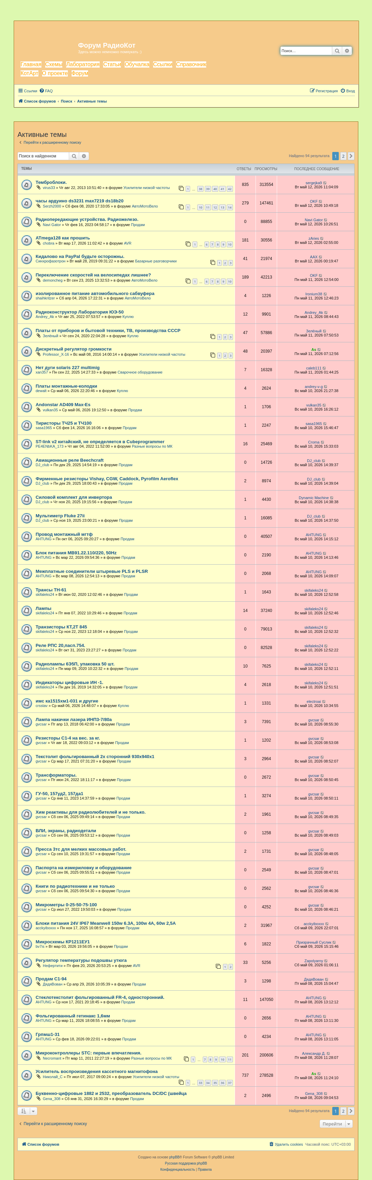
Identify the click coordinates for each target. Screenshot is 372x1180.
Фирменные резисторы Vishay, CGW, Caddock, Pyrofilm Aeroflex (107, 478)
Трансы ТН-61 (51, 589)
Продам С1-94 (51, 978)
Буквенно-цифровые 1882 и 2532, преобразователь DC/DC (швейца (111, 1093)
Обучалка (137, 64)
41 (222, 189)
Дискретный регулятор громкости (74, 349)
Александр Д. (314, 1053)
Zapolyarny (314, 961)
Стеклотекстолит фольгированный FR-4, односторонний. (100, 997)
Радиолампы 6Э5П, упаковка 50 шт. (75, 663)
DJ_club (42, 465)
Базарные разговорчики (155, 261)
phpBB (174, 1157)
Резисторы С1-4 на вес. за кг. (68, 738)
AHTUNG (43, 539)
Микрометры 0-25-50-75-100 (66, 904)
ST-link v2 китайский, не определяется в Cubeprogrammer (100, 441)
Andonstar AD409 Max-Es (63, 404)
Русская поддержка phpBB (186, 1163)
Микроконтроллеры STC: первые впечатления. (88, 1052)
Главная (31, 64)
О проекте (55, 73)
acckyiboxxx (46, 928)
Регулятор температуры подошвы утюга (81, 960)
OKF (314, 201)
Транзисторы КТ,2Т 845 (61, 626)
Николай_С (53, 1077)
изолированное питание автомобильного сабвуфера (95, 293)
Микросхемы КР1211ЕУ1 (63, 941)
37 (230, 1083)
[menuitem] (46, 91)
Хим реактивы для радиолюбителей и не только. (91, 812)
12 (215, 207)
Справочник (191, 64)
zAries (314, 238)
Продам (138, 225)
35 (215, 1083)
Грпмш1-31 (48, 1034)
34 (208, 1083)
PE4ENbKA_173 (49, 446)
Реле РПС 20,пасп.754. (60, 645)
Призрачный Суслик (313, 942)
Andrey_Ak (45, 317)
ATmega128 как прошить (63, 237)
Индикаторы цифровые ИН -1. (69, 682)
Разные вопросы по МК (152, 446)
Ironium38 (314, 294)
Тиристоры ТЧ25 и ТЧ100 (63, 423)
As (313, 349)
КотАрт (29, 73)
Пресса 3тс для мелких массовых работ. (81, 849)
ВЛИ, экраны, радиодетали (66, 830)
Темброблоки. (51, 182)
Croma (314, 442)
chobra (48, 243)
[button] (351, 156)
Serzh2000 (52, 206)
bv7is (40, 946)
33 (200, 1083)
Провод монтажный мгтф (64, 534)
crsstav (42, 706)
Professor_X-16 (56, 354)
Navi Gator (52, 225)
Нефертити (52, 966)
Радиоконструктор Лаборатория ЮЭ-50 (80, 312)
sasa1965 (44, 428)
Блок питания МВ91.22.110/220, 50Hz (76, 552)
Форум (80, 73)
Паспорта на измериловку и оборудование (84, 867)
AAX (314, 257)
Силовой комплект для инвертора (74, 497)
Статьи (112, 64)
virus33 (49, 188)
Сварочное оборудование (139, 372)
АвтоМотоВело (145, 206)
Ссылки (162, 64)
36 (222, 1083)
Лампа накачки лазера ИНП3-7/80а (74, 719)
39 (208, 189)
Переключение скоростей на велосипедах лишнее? (93, 275)
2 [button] (343, 156)
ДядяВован (52, 984)
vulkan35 (50, 410)
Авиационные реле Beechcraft (69, 460)
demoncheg (53, 280)
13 (222, 207)
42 (230, 189)
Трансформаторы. (56, 775)
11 (208, 207)
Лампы (43, 608)
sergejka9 (314, 183)
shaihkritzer (45, 298)
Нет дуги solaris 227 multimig (68, 367)
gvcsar (41, 724)
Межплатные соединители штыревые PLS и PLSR (92, 571)
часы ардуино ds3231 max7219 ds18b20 (80, 200)
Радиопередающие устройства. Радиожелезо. (87, 219)
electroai (314, 701)
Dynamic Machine (313, 498)
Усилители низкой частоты (146, 188)
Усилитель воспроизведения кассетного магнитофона (97, 1071)
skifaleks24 (45, 594)
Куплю (128, 317)
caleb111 (314, 368)
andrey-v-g (314, 387)
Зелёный (50, 336)
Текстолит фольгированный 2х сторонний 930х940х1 (95, 756)
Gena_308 (51, 1099)
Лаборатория (82, 64)
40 (215, 189)
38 (200, 189)
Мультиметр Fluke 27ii (60, 515)
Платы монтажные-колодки (66, 386)
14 (230, 207)
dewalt (41, 391)
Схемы (54, 64)
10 (200, 207)
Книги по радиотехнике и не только (75, 886)
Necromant (52, 1058)
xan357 (42, 372)
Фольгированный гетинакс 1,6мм (73, 1015)
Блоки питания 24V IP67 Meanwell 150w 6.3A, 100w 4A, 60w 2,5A (106, 923)
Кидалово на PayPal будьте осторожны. (80, 256)
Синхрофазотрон (50, 261)
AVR (128, 243)
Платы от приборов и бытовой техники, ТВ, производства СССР (108, 330)
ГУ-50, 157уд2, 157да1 (59, 793)
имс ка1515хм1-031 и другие (67, 701)
